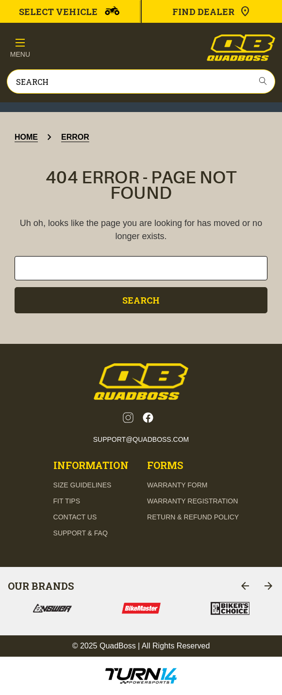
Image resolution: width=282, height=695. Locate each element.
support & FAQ (80, 533)
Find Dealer (211, 11)
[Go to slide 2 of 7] (268, 586)
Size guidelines (82, 485)
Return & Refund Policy (193, 517)
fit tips (67, 501)
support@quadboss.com (141, 439)
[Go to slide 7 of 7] (245, 586)
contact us (75, 517)
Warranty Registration (192, 501)
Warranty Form (177, 485)
